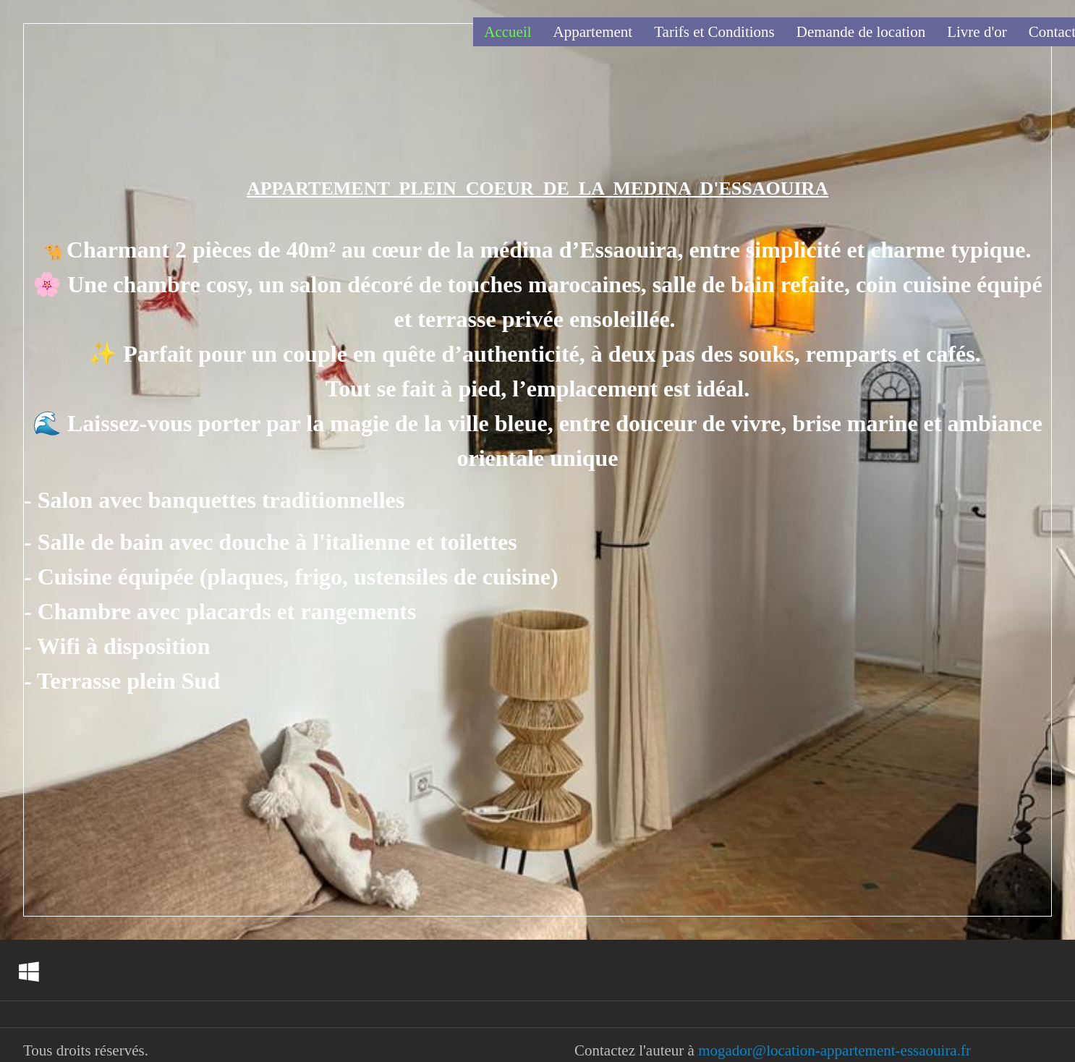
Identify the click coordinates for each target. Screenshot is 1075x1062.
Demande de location (860, 32)
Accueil (507, 32)
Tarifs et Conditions (714, 32)
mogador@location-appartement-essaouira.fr (834, 1050)
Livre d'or (977, 32)
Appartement (593, 32)
